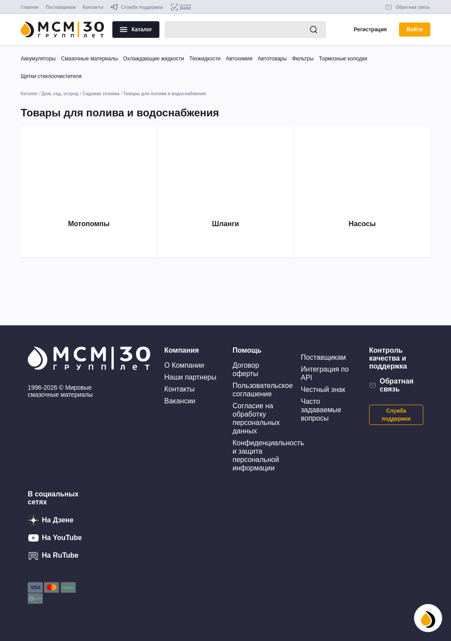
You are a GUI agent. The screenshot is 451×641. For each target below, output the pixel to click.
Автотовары (272, 59)
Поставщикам (61, 7)
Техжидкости (205, 59)
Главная (30, 7)
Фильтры (303, 59)
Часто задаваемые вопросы (321, 410)
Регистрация (370, 29)
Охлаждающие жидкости (153, 59)
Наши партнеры (190, 377)
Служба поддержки (396, 415)
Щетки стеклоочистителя (51, 76)
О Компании (184, 365)
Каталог (136, 29)
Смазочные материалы (89, 59)
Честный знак (323, 389)
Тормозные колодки (343, 59)
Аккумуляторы (38, 59)
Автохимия (239, 59)
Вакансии (180, 401)
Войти (415, 29)
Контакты (93, 7)
